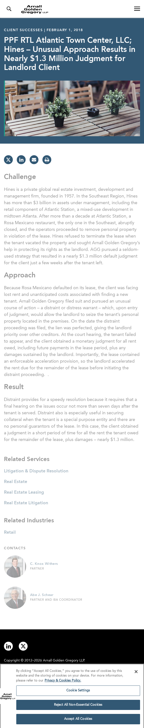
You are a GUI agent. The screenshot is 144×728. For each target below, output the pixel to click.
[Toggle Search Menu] (9, 9)
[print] (46, 159)
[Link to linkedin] (8, 646)
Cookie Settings (78, 691)
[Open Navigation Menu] (137, 9)
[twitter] (8, 159)
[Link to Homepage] (74, 9)
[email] (34, 159)
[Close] (136, 672)
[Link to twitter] (23, 646)
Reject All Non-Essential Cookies (78, 706)
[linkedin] (21, 159)
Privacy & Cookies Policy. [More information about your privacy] (63, 682)
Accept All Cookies (78, 720)
